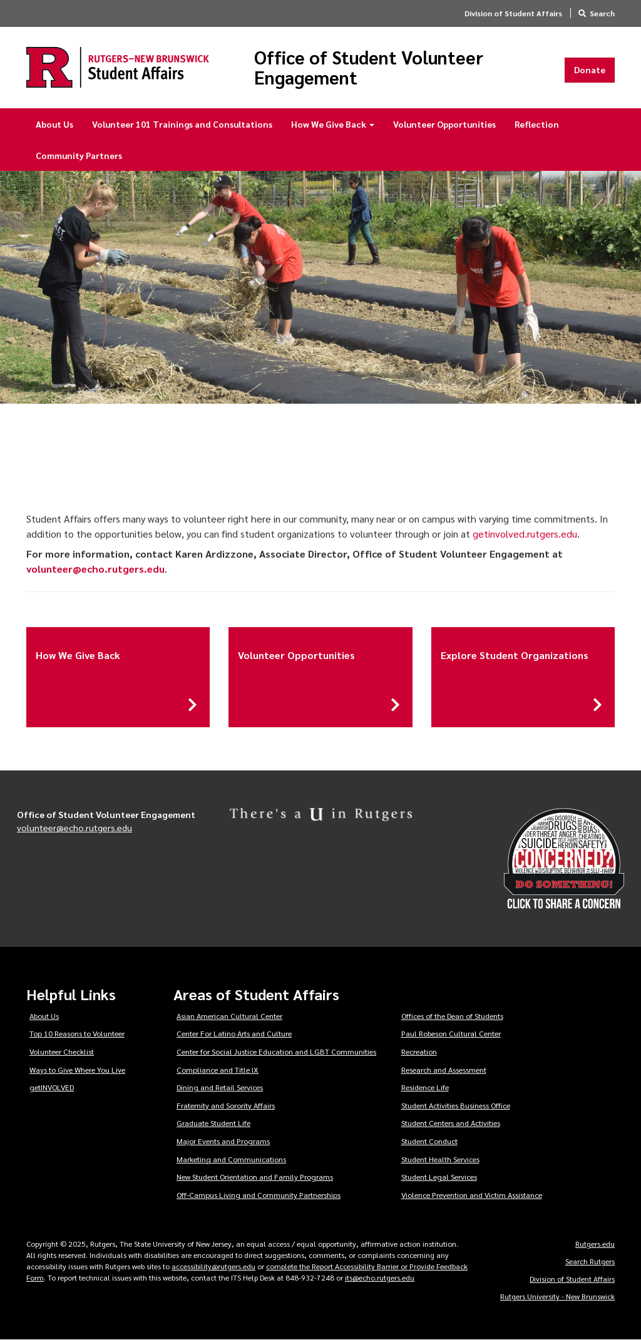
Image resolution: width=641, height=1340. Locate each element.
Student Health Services (440, 1159)
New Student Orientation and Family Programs (255, 1177)
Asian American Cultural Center (229, 1016)
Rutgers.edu (595, 1244)
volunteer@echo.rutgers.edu (74, 827)
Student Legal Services (439, 1177)
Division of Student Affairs (513, 13)
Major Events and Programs (223, 1141)
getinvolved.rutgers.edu (525, 533)
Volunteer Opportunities (444, 124)
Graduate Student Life (213, 1123)
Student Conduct (429, 1141)
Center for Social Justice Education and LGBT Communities (276, 1051)
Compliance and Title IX (218, 1070)
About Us (54, 124)
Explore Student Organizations (514, 655)
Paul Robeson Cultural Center (451, 1033)
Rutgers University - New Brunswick (557, 1296)
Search (602, 13)
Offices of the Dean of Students (452, 1016)
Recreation (419, 1051)
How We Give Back (332, 124)
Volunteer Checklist (61, 1051)
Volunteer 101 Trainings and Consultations (182, 124)
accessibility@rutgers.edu (213, 1266)
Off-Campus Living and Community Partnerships (259, 1195)
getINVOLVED (51, 1087)
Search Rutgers (590, 1261)
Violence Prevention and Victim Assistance (471, 1195)
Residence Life (425, 1087)
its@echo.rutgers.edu (379, 1277)
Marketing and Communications (231, 1159)
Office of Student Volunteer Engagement (368, 67)
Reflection (537, 124)
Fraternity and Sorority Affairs (226, 1105)
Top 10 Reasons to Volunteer (77, 1033)
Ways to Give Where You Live (77, 1070)
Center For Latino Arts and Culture (234, 1033)
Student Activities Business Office (455, 1105)
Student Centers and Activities (450, 1123)
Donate (589, 69)
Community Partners (79, 155)
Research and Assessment (443, 1070)
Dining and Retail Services (220, 1087)
